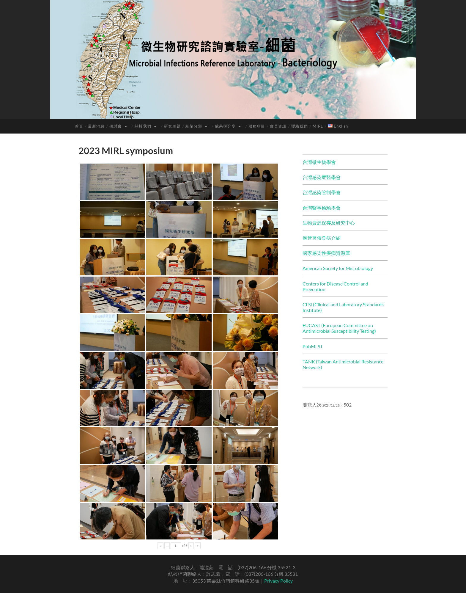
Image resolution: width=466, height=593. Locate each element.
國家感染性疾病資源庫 (326, 253)
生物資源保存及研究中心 (329, 222)
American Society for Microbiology (338, 268)
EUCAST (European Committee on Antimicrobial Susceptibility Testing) (339, 328)
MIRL (318, 126)
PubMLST (313, 346)
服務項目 (256, 126)
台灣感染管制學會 (322, 192)
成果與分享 (225, 126)
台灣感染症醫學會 (322, 177)
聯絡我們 (299, 126)
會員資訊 (278, 126)
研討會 (115, 126)
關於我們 (143, 126)
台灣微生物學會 (319, 162)
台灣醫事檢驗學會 (322, 208)
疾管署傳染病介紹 (322, 238)
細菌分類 (193, 126)
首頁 (79, 126)
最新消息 (96, 126)
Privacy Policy (278, 580)
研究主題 (172, 126)
